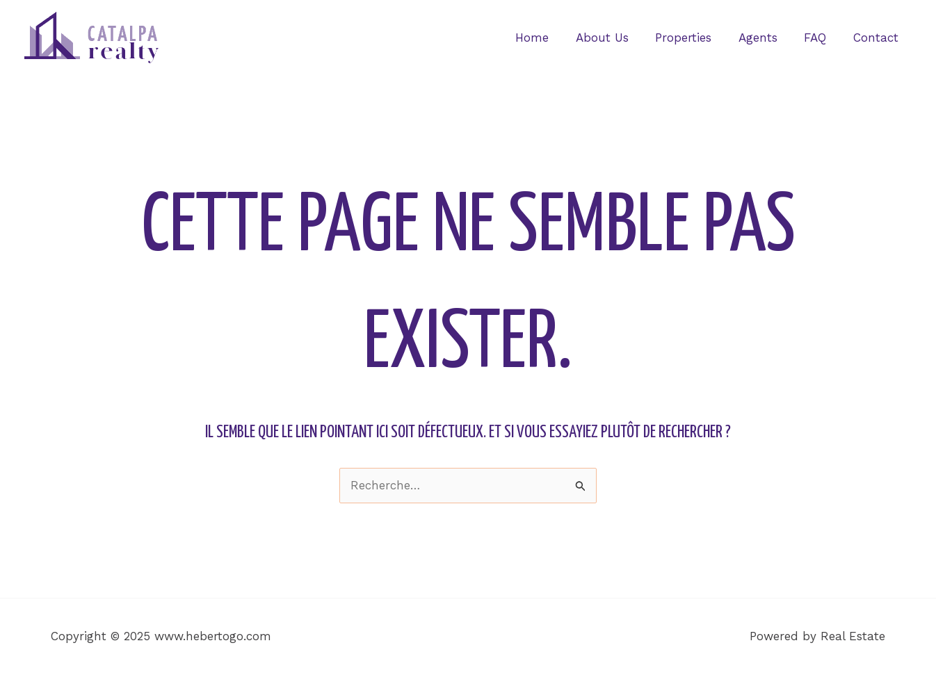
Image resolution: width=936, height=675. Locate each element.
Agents (765, 37)
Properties (694, 37)
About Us (616, 37)
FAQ (820, 37)
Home (549, 37)
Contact (877, 37)
